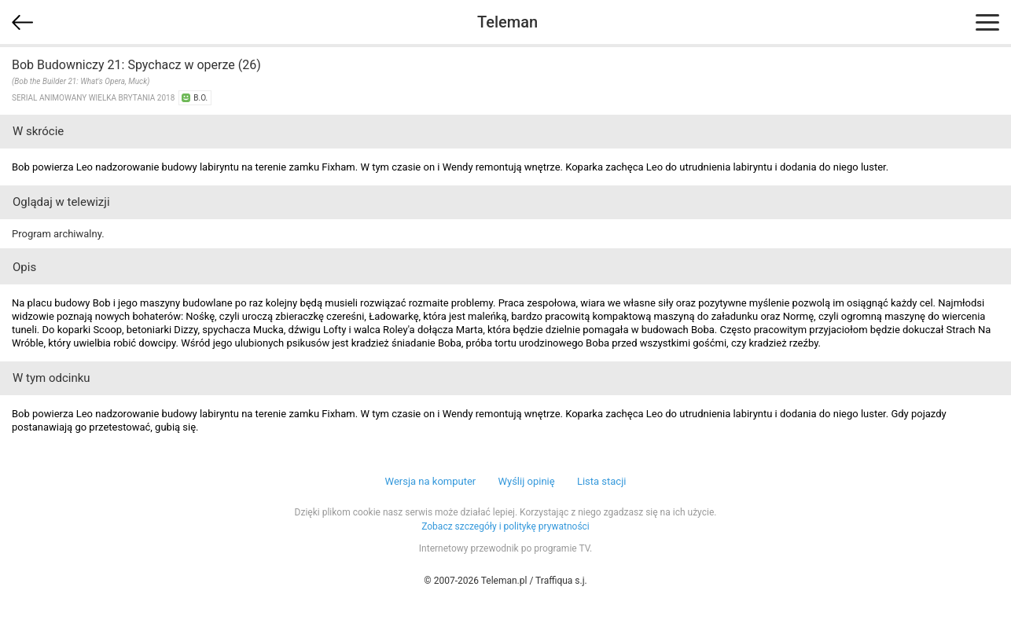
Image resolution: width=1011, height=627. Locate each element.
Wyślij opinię (526, 481)
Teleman (507, 22)
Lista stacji (602, 481)
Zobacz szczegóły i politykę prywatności (505, 526)
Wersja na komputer (430, 481)
